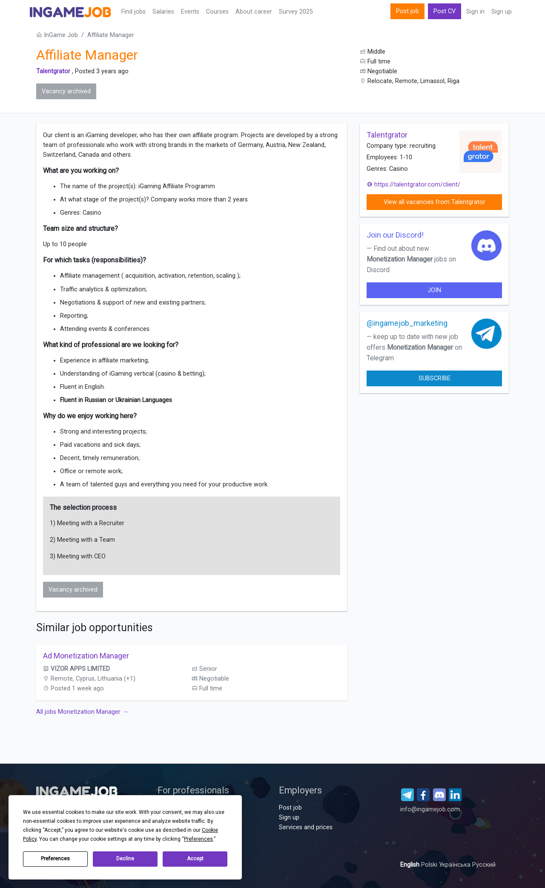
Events (190, 11)
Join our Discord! (395, 234)
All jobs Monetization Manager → (82, 712)
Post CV (444, 11)
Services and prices (306, 827)
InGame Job (57, 35)
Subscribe (434, 378)
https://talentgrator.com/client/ (413, 184)
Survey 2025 (296, 11)
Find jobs (133, 11)
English (410, 864)
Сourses (217, 11)
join (434, 290)
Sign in (475, 11)
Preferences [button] (198, 839)
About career (253, 11)
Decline (125, 859)
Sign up (501, 11)
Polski (430, 864)
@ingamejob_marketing (407, 323)
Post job (407, 11)
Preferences (55, 859)
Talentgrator (53, 71)
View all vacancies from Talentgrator (434, 202)
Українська (455, 864)
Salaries (163, 11)
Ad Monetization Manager (86, 655)
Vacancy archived (66, 91)
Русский (484, 864)
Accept (195, 859)
